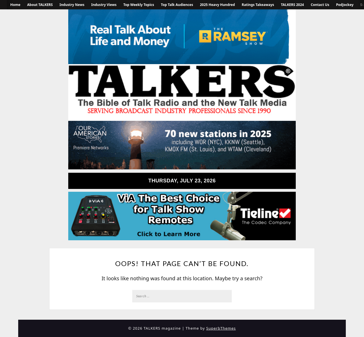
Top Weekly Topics (138, 4)
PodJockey (344, 4)
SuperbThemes (221, 328)
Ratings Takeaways (258, 4)
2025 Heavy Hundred (217, 4)
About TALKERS (40, 4)
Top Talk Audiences (177, 4)
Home (15, 4)
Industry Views (104, 4)
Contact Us (320, 4)
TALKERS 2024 (292, 4)
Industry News (71, 4)
